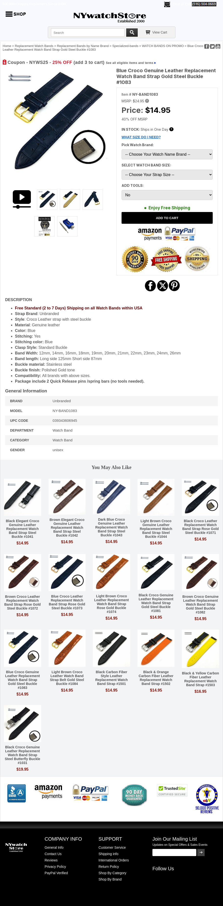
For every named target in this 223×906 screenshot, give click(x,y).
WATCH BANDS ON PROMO (163, 46)
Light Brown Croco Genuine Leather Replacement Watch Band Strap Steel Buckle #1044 (156, 529)
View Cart (159, 32)
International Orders (114, 860)
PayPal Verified (56, 873)
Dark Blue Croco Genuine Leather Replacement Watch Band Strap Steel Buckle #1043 (111, 527)
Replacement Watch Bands (34, 46)
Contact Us (53, 854)
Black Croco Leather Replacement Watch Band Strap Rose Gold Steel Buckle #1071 (200, 527)
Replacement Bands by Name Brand (83, 46)
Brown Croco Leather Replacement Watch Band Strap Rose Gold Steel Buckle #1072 (22, 602)
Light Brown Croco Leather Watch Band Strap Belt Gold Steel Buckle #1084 (67, 678)
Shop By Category (112, 873)
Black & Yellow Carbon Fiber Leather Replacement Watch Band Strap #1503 (200, 679)
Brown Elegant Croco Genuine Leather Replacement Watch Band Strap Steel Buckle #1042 (67, 527)
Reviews (51, 860)
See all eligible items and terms (129, 63)
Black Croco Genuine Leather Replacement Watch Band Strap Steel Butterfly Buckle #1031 (22, 755)
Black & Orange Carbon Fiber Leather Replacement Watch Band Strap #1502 (156, 678)
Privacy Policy (55, 867)
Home (7, 46)
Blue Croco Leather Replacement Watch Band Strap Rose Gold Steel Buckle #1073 (67, 602)
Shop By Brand (110, 879)
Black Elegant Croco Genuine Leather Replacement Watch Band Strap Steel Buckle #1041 (22, 529)
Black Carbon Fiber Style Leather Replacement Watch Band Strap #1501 (111, 678)
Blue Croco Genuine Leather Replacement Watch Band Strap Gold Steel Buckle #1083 (22, 680)
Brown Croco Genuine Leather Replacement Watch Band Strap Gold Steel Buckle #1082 (200, 604)
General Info (54, 847)
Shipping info (108, 854)
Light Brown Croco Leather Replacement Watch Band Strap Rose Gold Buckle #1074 (111, 604)
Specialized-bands (125, 46)
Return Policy (109, 867)
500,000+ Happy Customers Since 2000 (34, 4)
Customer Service (112, 847)
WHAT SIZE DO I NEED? (141, 137)
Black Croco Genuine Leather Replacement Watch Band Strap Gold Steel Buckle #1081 (156, 603)
